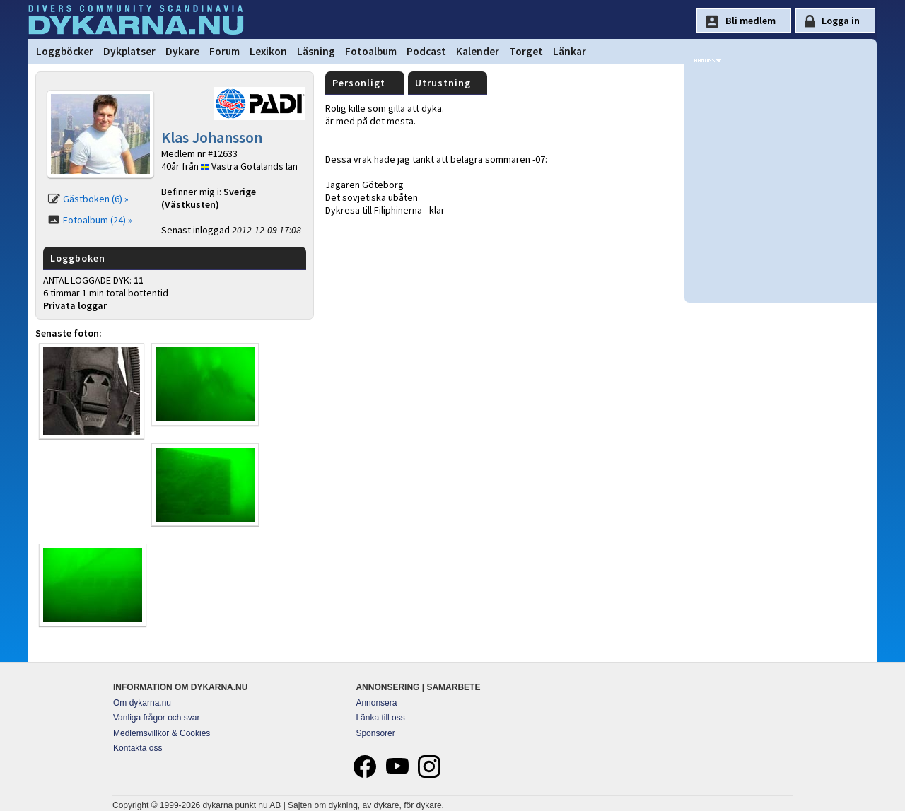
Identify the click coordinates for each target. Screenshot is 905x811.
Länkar (569, 51)
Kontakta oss (137, 748)
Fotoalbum (371, 51)
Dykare (182, 51)
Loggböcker (64, 51)
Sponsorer (375, 733)
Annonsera (376, 703)
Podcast (426, 51)
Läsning (316, 51)
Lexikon (268, 51)
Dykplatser (129, 51)
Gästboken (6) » (96, 198)
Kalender (477, 51)
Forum (224, 51)
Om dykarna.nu (142, 703)
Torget (526, 51)
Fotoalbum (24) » (97, 220)
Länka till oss (380, 718)
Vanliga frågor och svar (156, 718)
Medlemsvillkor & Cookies (161, 733)
